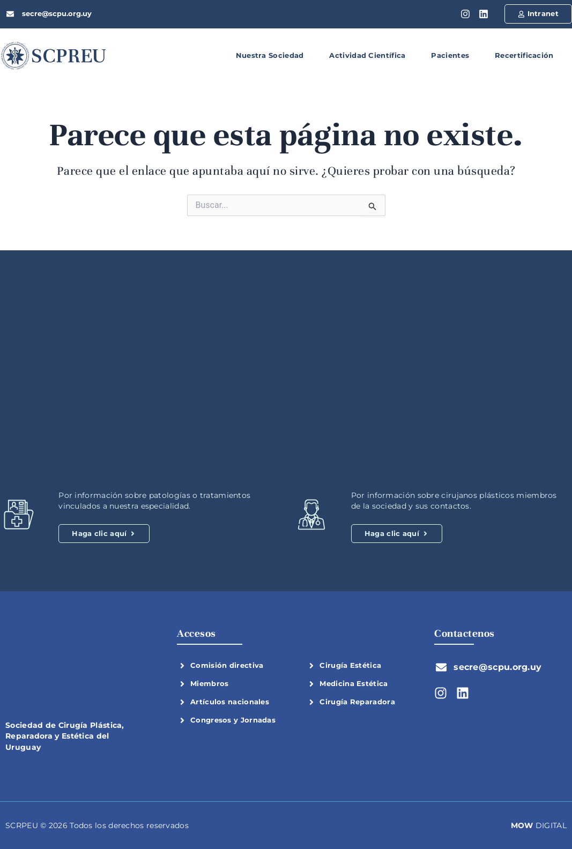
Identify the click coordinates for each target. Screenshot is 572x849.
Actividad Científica (367, 55)
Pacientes (450, 55)
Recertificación (524, 55)
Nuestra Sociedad (270, 55)
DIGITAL (539, 825)
